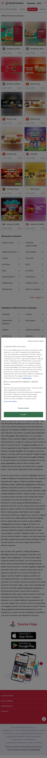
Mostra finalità (23, 408)
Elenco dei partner (10, 401)
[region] (23, 379)
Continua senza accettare (36, 341)
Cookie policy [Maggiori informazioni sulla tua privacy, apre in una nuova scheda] (27, 378)
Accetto (23, 414)
